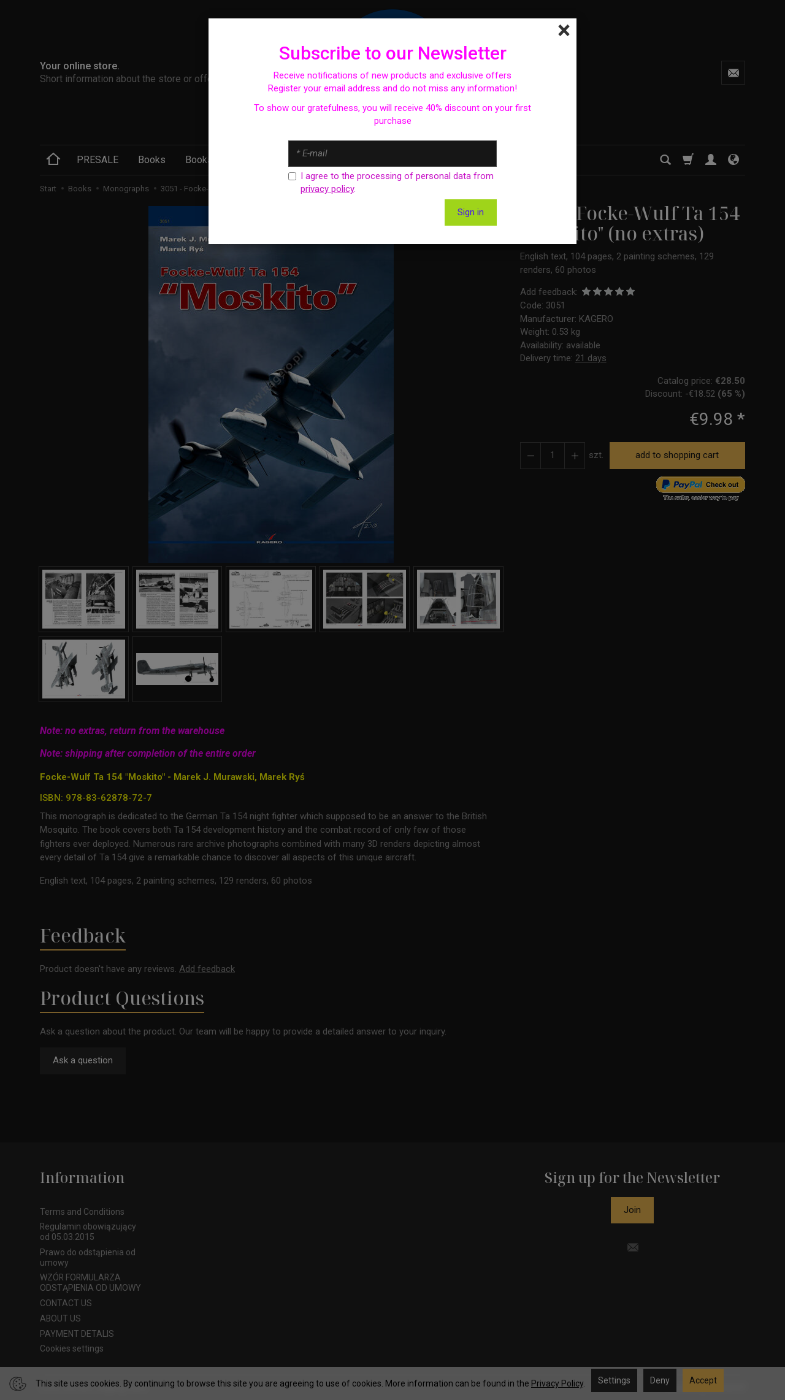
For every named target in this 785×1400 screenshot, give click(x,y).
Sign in (471, 212)
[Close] (563, 30)
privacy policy (327, 188)
